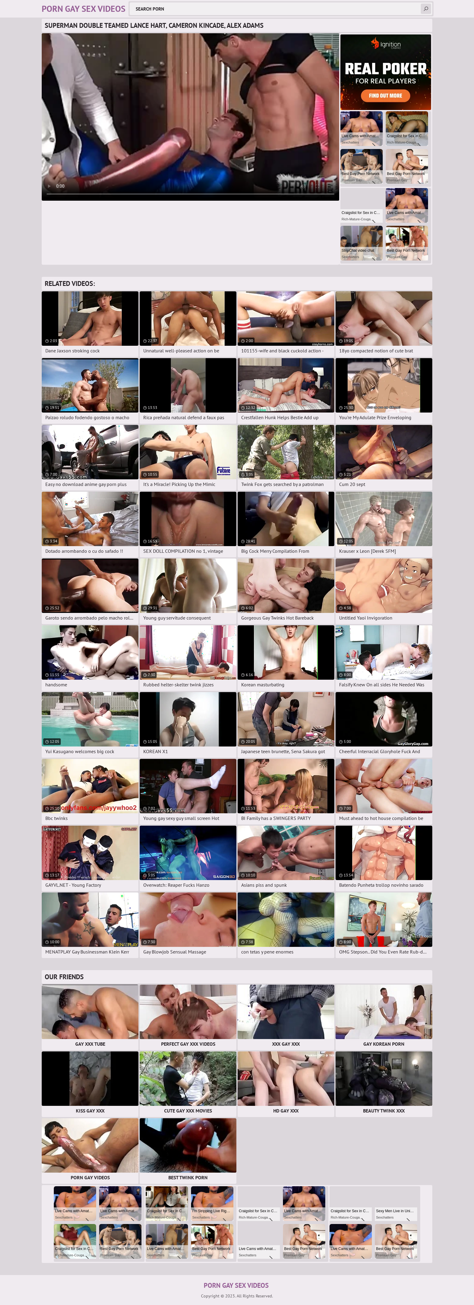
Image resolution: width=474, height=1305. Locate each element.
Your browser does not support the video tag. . (190, 117)
